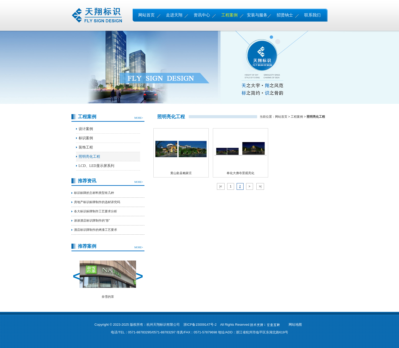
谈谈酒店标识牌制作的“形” (92, 220)
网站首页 (146, 15)
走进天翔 (174, 15)
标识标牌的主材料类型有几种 (94, 193)
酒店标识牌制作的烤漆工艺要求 (95, 230)
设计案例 (86, 129)
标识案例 (86, 138)
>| (260, 186)
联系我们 (312, 15)
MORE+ (138, 117)
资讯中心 (202, 15)
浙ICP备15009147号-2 (200, 324)
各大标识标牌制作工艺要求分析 (95, 211)
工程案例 (229, 15)
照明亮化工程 (89, 156)
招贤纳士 (285, 15)
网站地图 (295, 324)
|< (220, 186)
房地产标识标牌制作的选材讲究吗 (97, 202)
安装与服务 (257, 15)
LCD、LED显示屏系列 (96, 166)
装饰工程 (86, 147)
